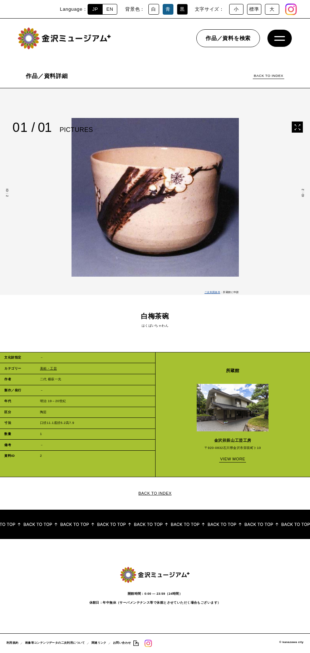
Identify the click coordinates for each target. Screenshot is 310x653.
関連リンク (99, 643)
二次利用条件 (212, 292)
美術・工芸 (48, 368)
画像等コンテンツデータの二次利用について (55, 643)
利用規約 (12, 643)
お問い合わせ (122, 643)
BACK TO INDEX (268, 76)
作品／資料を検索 (228, 41)
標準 (254, 9)
